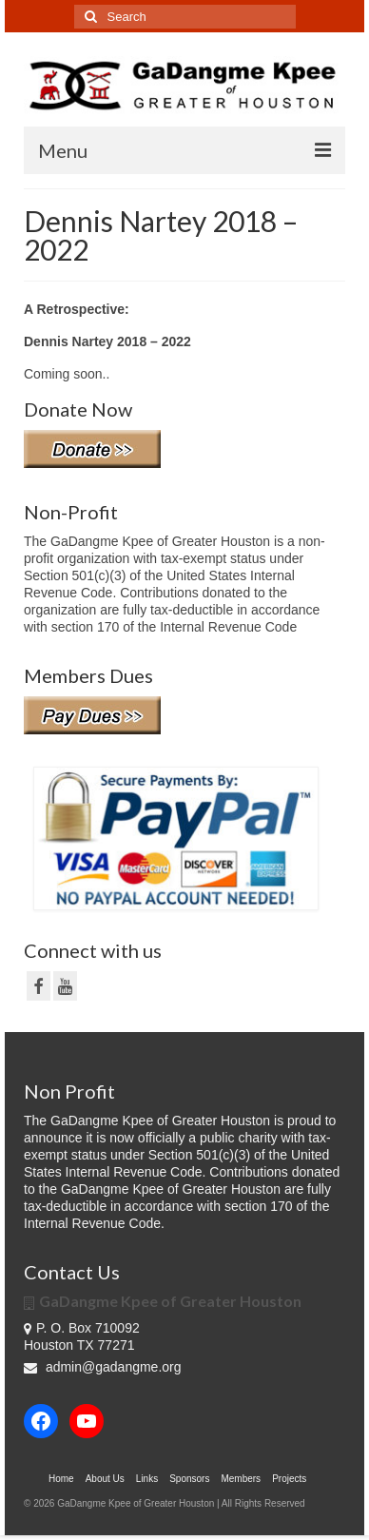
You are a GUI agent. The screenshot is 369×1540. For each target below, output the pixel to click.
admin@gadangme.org (103, 1366)
